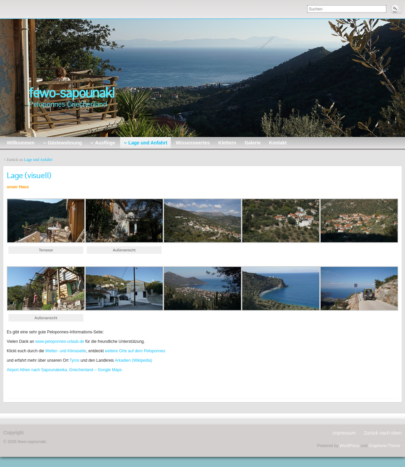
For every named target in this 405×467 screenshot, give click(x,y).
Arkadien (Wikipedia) (133, 360)
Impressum (344, 433)
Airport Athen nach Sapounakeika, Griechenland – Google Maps (64, 369)
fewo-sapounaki (71, 93)
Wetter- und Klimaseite (65, 351)
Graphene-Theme (385, 445)
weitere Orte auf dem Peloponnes (135, 351)
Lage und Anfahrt (38, 159)
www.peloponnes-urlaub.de (59, 341)
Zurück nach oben (383, 433)
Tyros (74, 360)
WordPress (349, 445)
